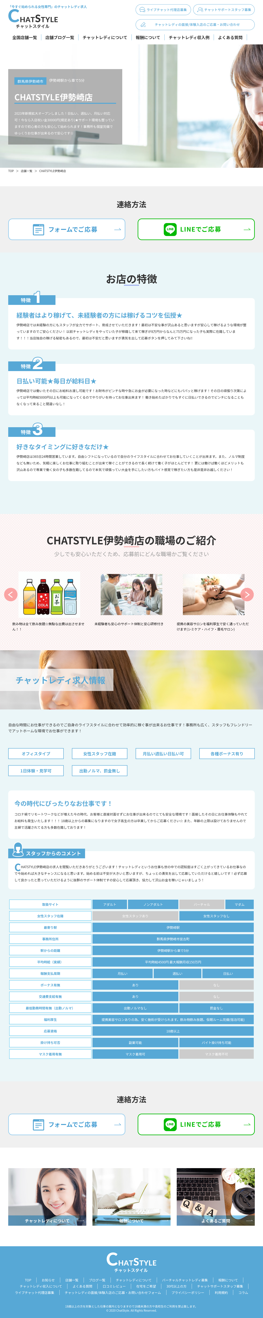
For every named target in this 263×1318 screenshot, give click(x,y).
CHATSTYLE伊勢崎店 (52, 171)
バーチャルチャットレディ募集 (185, 1279)
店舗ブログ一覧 (59, 37)
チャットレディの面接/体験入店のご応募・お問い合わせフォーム (113, 1291)
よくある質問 (230, 37)
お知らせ (48, 1279)
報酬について (148, 37)
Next (247, 594)
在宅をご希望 (146, 1285)
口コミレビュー (114, 1285)
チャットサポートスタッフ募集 (220, 1285)
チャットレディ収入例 (189, 37)
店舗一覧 (26, 171)
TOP (11, 171)
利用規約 (221, 1291)
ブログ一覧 (97, 1279)
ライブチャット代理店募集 (34, 1291)
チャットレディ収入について (41, 1285)
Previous (10, 594)
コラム (243, 1291)
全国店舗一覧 (24, 37)
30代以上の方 (176, 1285)
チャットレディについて (105, 37)
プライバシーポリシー (188, 1291)
